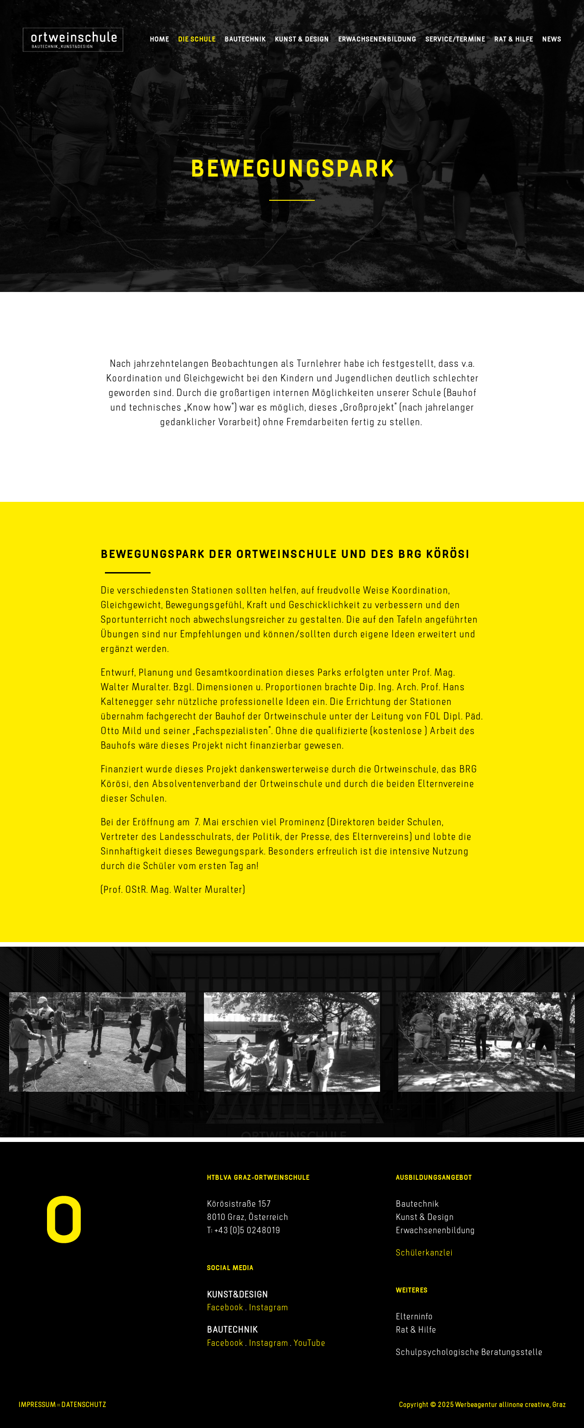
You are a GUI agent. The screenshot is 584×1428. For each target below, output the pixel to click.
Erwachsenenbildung (377, 39)
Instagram (267, 1307)
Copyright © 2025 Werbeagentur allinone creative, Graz (482, 1404)
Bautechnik (245, 39)
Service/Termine (455, 39)
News (551, 39)
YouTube (309, 1343)
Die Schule (196, 39)
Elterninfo (414, 1316)
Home (159, 39)
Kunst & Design (302, 39)
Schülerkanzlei (424, 1252)
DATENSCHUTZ (83, 1404)
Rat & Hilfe (513, 39)
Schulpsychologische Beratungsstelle (469, 1352)
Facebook (225, 1307)
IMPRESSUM (37, 1404)
